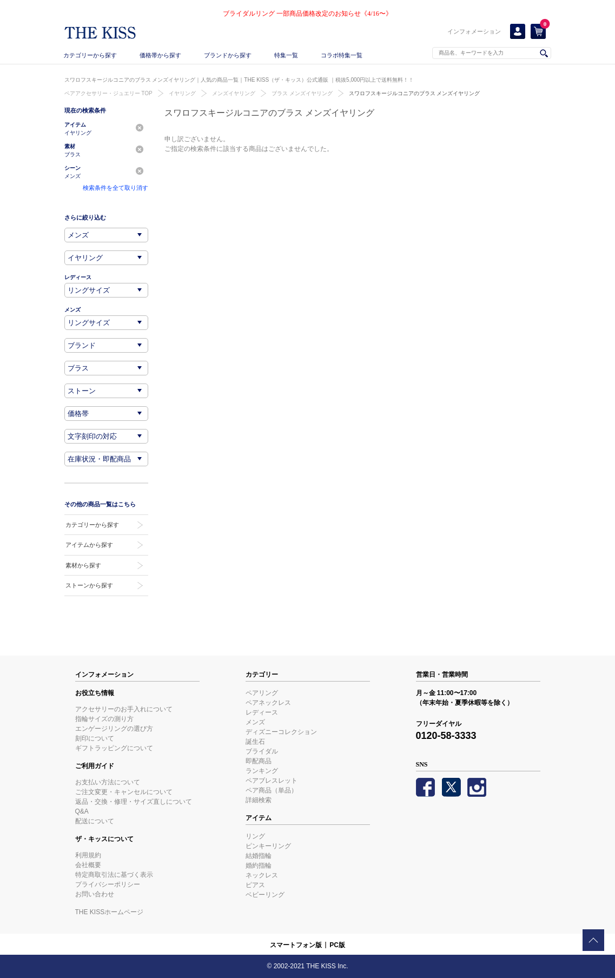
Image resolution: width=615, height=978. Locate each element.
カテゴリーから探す (90, 55)
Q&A (82, 811)
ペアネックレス (268, 702)
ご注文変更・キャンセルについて (124, 792)
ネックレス (262, 875)
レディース (262, 712)
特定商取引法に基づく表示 (114, 874)
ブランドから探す (228, 55)
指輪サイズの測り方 (104, 719)
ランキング (262, 771)
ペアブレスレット (271, 780)
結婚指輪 (259, 856)
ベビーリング (265, 894)
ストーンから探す (89, 585)
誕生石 (255, 741)
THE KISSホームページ (109, 912)
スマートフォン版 (296, 945)
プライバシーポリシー (107, 884)
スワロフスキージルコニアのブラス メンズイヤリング (414, 93)
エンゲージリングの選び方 (114, 728)
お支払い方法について (107, 782)
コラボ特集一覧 (341, 55)
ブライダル (262, 751)
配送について (94, 821)
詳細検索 (259, 800)
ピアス (255, 885)
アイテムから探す (89, 544)
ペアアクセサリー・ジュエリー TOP (108, 93)
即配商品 (259, 761)
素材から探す (83, 565)
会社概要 (88, 865)
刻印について (94, 738)
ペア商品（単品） (271, 790)
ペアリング (262, 693)
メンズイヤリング (233, 93)
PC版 (337, 945)
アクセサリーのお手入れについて (124, 709)
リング (255, 836)
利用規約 (88, 855)
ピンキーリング (268, 846)
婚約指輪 (259, 865)
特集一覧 (286, 55)
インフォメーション (474, 31)
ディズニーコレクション (281, 732)
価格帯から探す (160, 55)
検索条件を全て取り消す (115, 187)
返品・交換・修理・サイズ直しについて (133, 801)
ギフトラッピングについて (114, 748)
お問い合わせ (94, 894)
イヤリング (182, 93)
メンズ (255, 722)
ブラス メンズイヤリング (302, 93)
